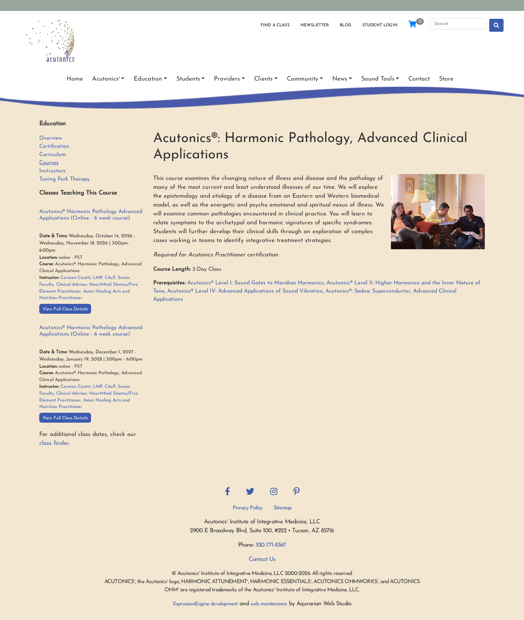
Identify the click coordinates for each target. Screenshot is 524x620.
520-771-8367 (271, 545)
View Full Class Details (65, 309)
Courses (49, 163)
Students (188, 79)
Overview (50, 138)
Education (148, 79)
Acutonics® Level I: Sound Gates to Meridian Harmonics (255, 283)
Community (302, 79)
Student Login (379, 25)
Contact (419, 79)
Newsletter (315, 25)
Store (446, 79)
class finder (54, 443)
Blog (345, 25)
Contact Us (262, 559)
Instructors (52, 171)
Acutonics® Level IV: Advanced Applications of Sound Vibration (245, 291)
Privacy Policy (248, 508)
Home (75, 79)
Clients (263, 79)
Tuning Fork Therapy (64, 179)
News (339, 79)
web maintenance (268, 604)
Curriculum (52, 154)
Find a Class (275, 25)
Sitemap (282, 508)
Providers (227, 79)
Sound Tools (377, 79)
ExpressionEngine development (205, 604)
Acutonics (106, 79)
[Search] (458, 24)
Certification (54, 146)
